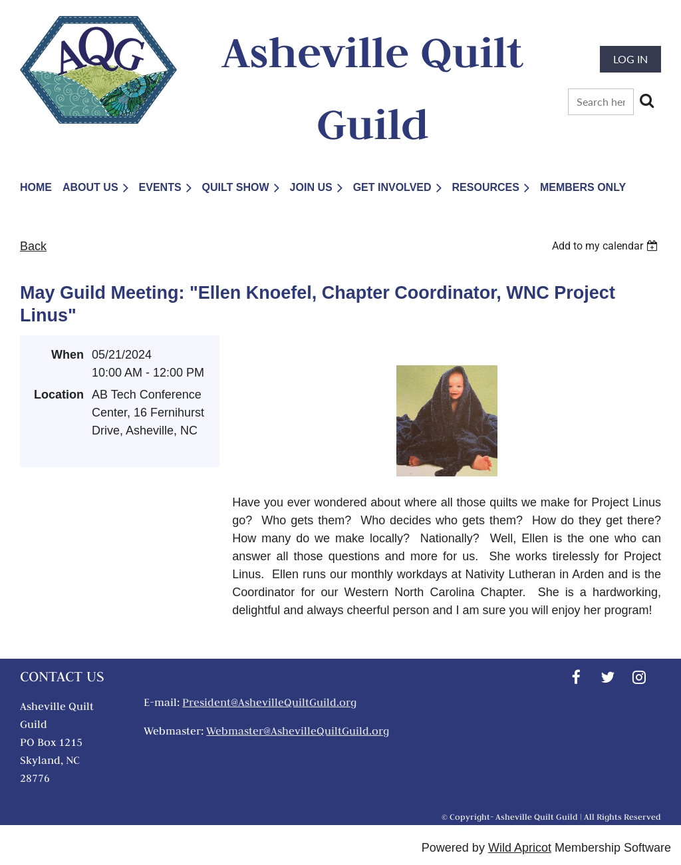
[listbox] (606, 246)
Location (59, 394)
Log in (630, 59)
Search (646, 100)
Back (33, 246)
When (67, 354)
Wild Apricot (519, 847)
